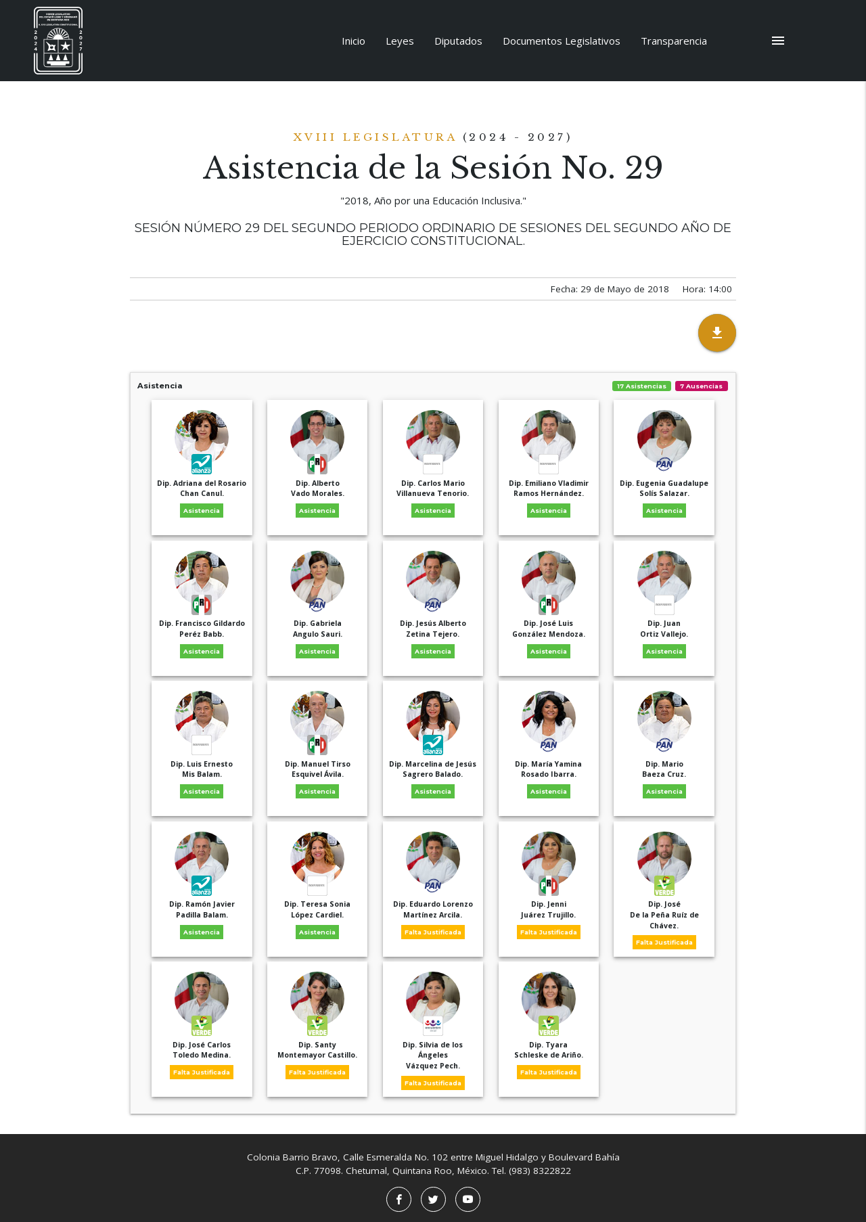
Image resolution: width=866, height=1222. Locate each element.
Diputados (458, 40)
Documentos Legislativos (561, 40)
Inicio (353, 40)
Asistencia (433, 386)
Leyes (400, 40)
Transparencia (674, 40)
